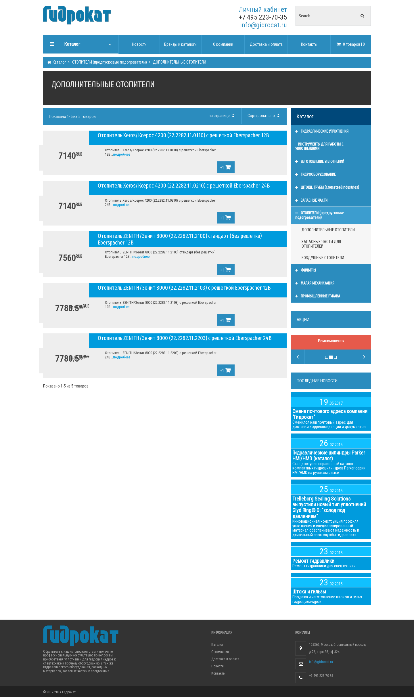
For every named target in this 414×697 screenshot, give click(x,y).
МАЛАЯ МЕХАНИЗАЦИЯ (314, 283)
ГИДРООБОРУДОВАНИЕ (315, 174)
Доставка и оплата (225, 659)
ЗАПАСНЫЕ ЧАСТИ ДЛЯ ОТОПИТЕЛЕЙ (321, 244)
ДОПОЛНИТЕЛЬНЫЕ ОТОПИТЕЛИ (179, 62)
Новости (217, 666)
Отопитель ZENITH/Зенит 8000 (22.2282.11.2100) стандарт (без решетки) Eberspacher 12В (180, 239)
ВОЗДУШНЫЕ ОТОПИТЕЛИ (323, 257)
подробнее (121, 154)
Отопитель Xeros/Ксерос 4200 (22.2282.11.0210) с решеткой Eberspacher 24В (184, 185)
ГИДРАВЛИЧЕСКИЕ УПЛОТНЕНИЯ (321, 131)
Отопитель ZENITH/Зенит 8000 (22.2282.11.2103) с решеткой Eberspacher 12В (184, 287)
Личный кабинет (263, 9)
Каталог (59, 62)
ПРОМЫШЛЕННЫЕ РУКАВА (317, 296)
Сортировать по (264, 115)
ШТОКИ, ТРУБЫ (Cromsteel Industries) (327, 187)
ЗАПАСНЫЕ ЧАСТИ (311, 200)
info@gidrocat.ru (263, 25)
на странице (222, 115)
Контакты (218, 673)
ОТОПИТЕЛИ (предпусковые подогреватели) (109, 62)
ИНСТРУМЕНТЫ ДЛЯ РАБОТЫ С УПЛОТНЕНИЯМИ (319, 146)
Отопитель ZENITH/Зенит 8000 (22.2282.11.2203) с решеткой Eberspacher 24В (185, 338)
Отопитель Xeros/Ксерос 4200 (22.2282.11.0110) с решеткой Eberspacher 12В (183, 135)
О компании (220, 652)
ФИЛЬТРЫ (305, 270)
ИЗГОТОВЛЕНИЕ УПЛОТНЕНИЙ (319, 161)
